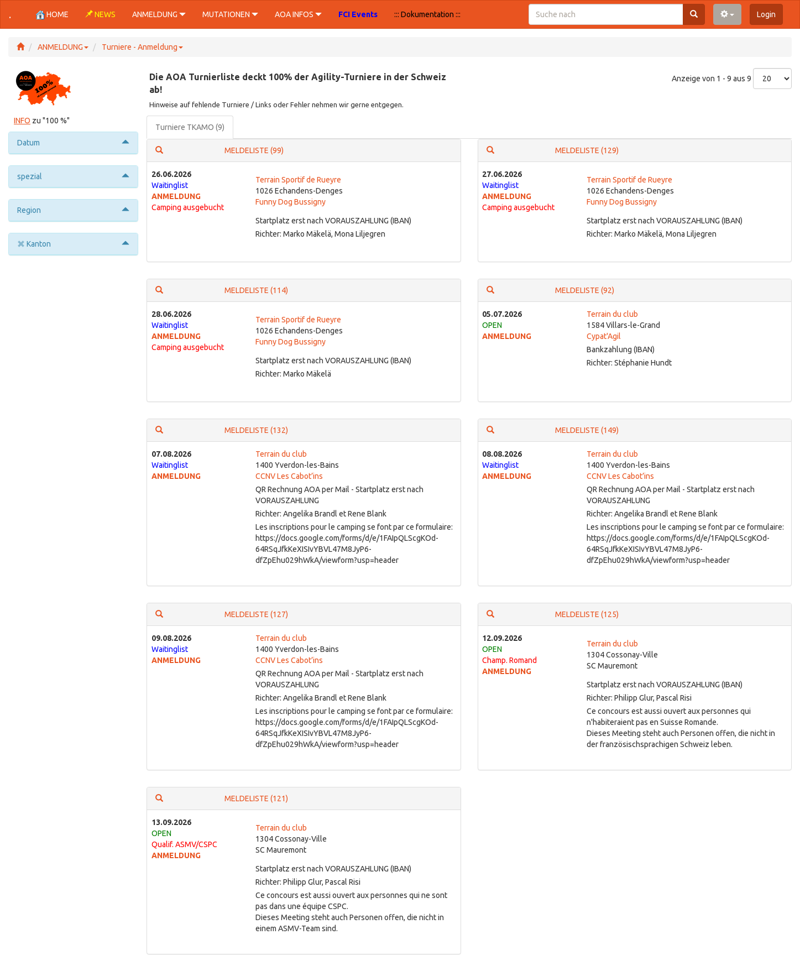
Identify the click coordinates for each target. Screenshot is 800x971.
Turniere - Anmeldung (142, 47)
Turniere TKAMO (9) (189, 127)
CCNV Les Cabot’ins (289, 476)
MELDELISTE (254, 150)
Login (766, 14)
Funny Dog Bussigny (290, 201)
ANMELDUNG (63, 47)
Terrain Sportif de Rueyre (298, 179)
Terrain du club (612, 314)
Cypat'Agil (604, 336)
